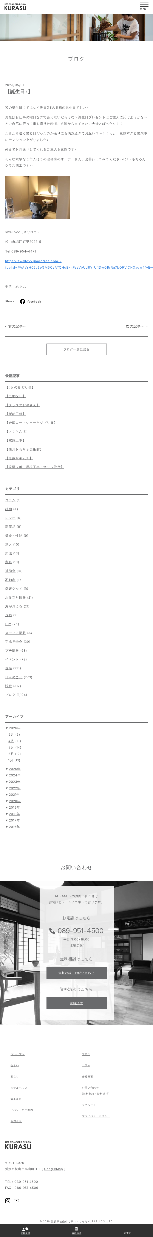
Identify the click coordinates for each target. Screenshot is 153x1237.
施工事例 (16, 1098)
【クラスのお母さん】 (22, 405)
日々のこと (14, 677)
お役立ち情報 (15, 597)
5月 (11, 734)
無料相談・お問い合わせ (76, 973)
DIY (8, 624)
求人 (8, 544)
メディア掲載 (15, 633)
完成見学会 (14, 642)
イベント (12, 659)
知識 (8, 553)
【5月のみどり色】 (20, 387)
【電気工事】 (15, 440)
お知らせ (16, 1121)
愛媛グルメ (14, 589)
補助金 (10, 571)
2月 (11, 754)
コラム (10, 500)
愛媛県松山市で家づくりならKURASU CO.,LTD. (82, 1221)
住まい (15, 1065)
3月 (11, 747)
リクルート (89, 1104)
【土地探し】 (15, 396)
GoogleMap (53, 1169)
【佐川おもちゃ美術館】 (24, 449)
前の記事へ (17, 326)
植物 (8, 509)
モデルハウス (19, 1087)
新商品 (10, 527)
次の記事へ (135, 326)
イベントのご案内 (22, 1110)
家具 (8, 562)
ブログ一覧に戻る (76, 349)
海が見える (14, 606)
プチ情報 (12, 650)
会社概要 (87, 1076)
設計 (8, 686)
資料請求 (76, 1003)
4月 (11, 741)
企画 (8, 615)
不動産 (10, 580)
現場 (8, 668)
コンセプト (18, 1054)
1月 (10, 760)
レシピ (10, 518)
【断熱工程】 (15, 414)
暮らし (15, 1076)
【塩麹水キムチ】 (19, 458)
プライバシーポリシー (96, 1116)
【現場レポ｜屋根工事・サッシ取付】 (34, 467)
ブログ (10, 695)
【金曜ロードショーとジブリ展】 (31, 423)
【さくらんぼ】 (17, 431)
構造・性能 (14, 536)
